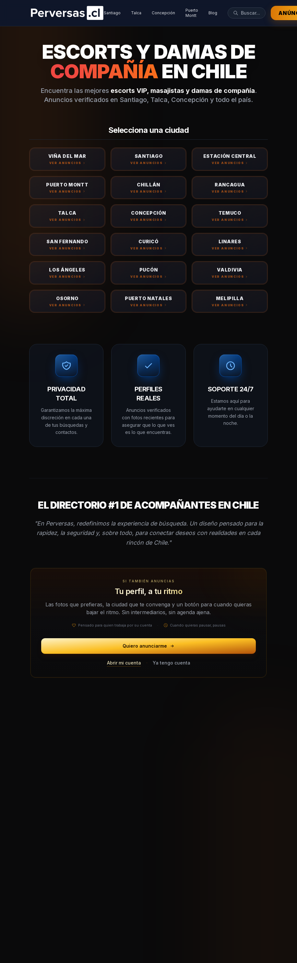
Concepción (163, 12)
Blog (212, 12)
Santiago (112, 12)
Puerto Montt (191, 13)
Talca (136, 12)
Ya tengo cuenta (171, 662)
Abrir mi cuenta (124, 662)
